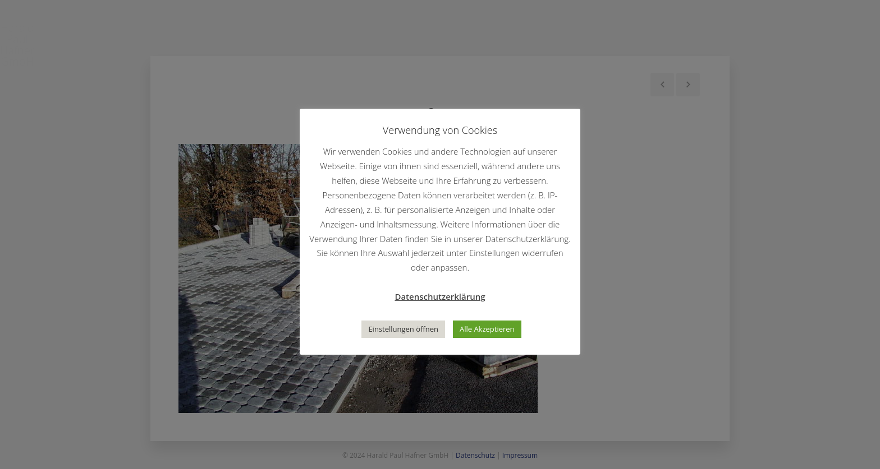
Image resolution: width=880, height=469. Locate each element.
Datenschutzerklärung (440, 296)
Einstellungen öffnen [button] (403, 329)
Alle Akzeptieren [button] (487, 329)
